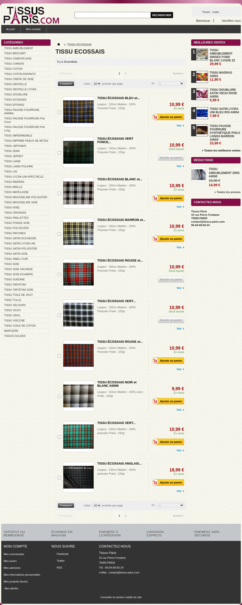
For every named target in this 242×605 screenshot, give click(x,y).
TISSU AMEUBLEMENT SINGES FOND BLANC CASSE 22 (222, 57)
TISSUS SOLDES (14, 335)
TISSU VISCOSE (14, 320)
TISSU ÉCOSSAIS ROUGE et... (120, 260)
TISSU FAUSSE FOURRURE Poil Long (24, 129)
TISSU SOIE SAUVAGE (18, 269)
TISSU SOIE (11, 264)
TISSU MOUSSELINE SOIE (21, 202)
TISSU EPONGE (14, 104)
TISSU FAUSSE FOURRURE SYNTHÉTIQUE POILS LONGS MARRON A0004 (225, 134)
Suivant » (178, 73)
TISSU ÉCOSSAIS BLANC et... (119, 179)
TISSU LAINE (12, 161)
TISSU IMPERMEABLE (18, 135)
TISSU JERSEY (13, 156)
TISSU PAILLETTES (16, 217)
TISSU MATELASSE (16, 192)
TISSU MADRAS (14, 181)
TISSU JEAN (12, 150)
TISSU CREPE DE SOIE (19, 79)
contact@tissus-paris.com (124, 572)
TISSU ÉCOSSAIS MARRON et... (121, 220)
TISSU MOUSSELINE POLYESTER (25, 197)
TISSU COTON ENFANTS (20, 73)
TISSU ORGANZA (15, 212)
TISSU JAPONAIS (15, 145)
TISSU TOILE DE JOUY (18, 294)
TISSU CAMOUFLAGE (18, 58)
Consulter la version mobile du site (121, 597)
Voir (179, 125)
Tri (153, 83)
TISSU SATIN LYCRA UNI (19, 243)
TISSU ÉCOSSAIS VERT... (116, 301)
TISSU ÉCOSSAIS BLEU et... (118, 98)
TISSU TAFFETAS (15, 284)
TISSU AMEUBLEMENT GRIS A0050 (224, 172)
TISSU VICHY (12, 310)
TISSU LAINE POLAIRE (18, 166)
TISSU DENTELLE (15, 84)
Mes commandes (14, 554)
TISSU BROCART (15, 53)
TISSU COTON (13, 68)
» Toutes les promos (228, 192)
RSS (59, 567)
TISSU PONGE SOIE (17, 222)
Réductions (203, 160)
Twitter (61, 560)
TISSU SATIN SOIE (16, 253)
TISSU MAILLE (13, 186)
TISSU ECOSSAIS (15, 99)
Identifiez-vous (231, 20)
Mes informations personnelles (22, 574)
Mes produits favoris (16, 581)
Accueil (10, 29)
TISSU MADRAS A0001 (221, 76)
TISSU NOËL (12, 207)
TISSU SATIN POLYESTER (20, 248)
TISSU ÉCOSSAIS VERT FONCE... (115, 140)
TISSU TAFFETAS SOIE (18, 289)
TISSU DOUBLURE (16, 94)
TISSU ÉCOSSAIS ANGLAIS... (119, 463)
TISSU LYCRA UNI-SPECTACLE (24, 176)
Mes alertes (11, 588)
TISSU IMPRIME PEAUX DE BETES (26, 140)
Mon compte (33, 29)
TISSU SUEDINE (14, 279)
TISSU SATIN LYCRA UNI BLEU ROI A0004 (224, 112)
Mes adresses (12, 567)
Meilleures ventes (209, 42)
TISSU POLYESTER (16, 228)
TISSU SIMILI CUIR (16, 258)
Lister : (88, 83)
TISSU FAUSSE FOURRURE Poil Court (24, 120)
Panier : (210, 12)
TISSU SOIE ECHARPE (18, 274)
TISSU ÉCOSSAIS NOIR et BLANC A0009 (116, 384)
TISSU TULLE (12, 299)
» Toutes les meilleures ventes (221, 150)
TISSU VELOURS (15, 305)
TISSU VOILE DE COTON (20, 325)
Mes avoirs (10, 560)
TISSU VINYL (12, 315)
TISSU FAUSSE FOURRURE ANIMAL (21, 111)
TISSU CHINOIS (14, 63)
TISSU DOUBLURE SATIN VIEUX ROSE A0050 (223, 95)
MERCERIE (11, 330)
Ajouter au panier (168, 117)
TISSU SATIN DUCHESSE (20, 238)
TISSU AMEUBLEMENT (18, 48)
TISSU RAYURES (15, 233)
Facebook (62, 553)
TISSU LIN (10, 171)
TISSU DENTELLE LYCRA (20, 89)
